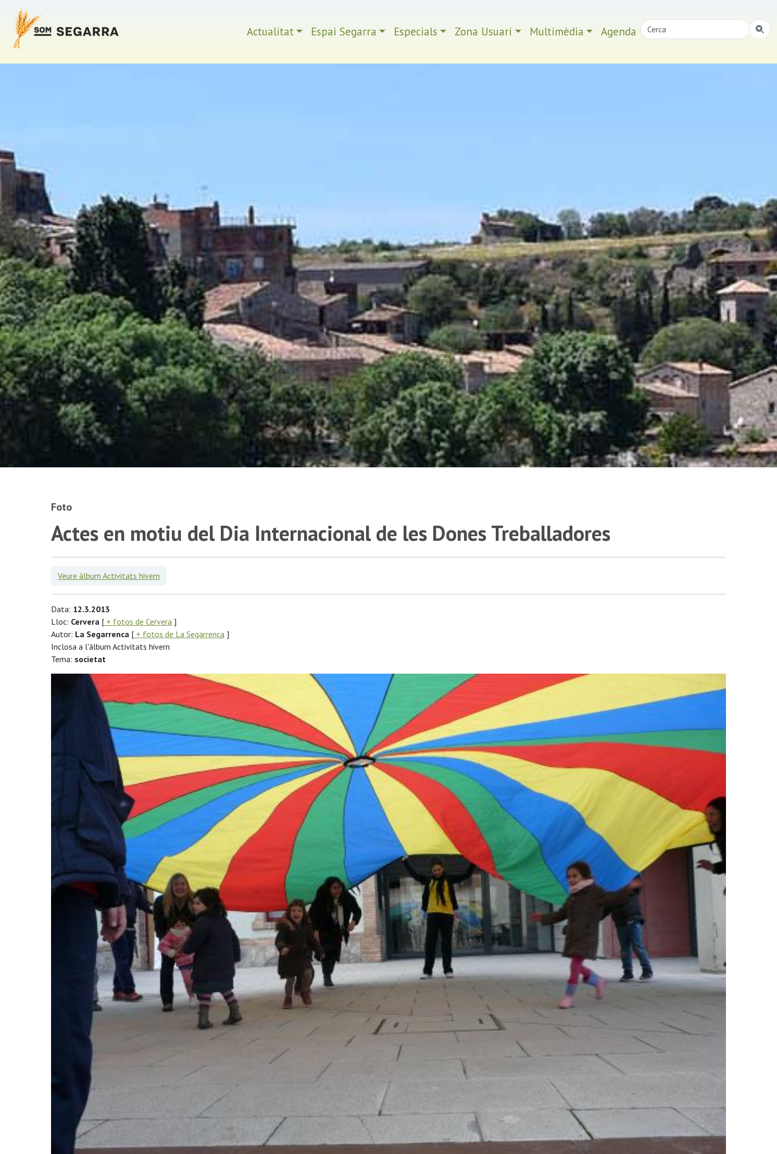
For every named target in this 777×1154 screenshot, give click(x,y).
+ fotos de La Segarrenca (179, 634)
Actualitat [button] (270, 31)
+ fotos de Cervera (138, 621)
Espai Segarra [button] (344, 31)
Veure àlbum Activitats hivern (109, 575)
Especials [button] (415, 31)
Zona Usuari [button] (483, 31)
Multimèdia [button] (557, 31)
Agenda (618, 31)
